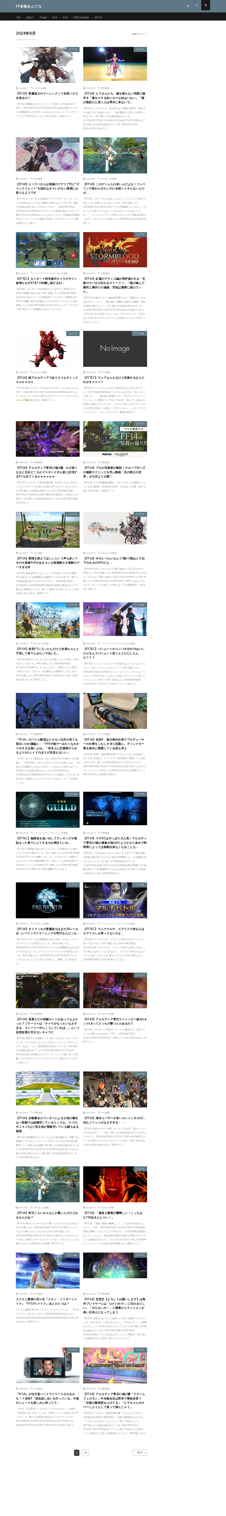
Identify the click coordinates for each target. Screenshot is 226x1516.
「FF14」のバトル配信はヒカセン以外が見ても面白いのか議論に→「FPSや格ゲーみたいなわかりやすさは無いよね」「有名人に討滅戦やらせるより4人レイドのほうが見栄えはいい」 (47, 762)
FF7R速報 (105, 381)
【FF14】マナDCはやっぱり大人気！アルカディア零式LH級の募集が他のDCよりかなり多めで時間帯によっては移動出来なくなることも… (114, 866)
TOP (18, 17)
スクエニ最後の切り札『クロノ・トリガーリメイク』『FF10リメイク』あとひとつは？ (47, 1345)
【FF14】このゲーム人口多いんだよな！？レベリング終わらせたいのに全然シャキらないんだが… (114, 195)
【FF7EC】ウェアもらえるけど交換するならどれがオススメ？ (114, 389)
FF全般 (45, 17)
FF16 (56, 17)
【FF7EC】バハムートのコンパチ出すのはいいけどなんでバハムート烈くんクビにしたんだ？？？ (114, 666)
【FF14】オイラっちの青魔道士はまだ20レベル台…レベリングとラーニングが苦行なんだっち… (47, 960)
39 (85, 1502)
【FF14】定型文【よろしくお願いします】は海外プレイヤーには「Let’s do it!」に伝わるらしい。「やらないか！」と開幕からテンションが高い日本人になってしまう (114, 1347)
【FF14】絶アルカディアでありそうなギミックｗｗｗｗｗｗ (47, 389)
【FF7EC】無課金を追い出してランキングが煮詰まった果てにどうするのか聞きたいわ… (47, 863)
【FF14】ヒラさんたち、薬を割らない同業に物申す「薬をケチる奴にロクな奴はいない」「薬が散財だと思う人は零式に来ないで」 (114, 101)
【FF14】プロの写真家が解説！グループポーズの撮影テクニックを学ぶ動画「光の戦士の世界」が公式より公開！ (114, 482)
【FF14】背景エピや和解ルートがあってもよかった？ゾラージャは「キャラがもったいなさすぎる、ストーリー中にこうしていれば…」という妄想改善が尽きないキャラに (47, 1060)
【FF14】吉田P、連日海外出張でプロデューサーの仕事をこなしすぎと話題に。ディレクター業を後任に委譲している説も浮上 (114, 758)
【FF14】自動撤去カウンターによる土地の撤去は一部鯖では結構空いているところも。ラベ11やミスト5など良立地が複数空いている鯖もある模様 (47, 1164)
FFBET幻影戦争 (84, 17)
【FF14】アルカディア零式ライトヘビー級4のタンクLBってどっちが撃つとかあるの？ (114, 1056)
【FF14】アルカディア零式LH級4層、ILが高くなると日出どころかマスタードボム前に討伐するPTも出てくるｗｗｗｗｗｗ (47, 482)
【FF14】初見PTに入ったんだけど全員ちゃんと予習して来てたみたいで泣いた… (46, 664)
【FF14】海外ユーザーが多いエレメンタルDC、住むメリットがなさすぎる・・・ (114, 1159)
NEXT (137, 1502)
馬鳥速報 (105, 88)
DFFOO (102, 17)
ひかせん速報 (40, 88)
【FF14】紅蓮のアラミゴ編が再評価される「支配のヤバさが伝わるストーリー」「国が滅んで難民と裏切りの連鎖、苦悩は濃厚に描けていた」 (114, 293)
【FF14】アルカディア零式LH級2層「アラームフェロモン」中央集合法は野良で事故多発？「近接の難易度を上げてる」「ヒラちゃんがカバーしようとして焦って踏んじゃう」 (114, 1446)
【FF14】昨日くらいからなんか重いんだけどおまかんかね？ (47, 1255)
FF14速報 (38, 185)
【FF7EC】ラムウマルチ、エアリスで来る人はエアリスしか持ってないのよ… (114, 958)
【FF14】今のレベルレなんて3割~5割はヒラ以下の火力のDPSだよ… (114, 572)
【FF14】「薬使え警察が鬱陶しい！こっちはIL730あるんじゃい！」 (114, 1255)
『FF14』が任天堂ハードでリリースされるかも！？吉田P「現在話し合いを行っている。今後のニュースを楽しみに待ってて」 (47, 1442)
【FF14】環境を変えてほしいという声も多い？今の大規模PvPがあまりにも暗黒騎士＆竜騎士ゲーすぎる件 (47, 574)
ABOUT (31, 17)
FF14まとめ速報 (108, 185)
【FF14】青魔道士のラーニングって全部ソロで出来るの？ (47, 96)
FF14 (67, 17)
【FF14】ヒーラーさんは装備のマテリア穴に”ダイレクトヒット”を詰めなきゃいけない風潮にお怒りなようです (47, 195)
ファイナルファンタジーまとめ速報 (51, 280)
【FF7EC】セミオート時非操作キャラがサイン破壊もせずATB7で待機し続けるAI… (47, 288)
